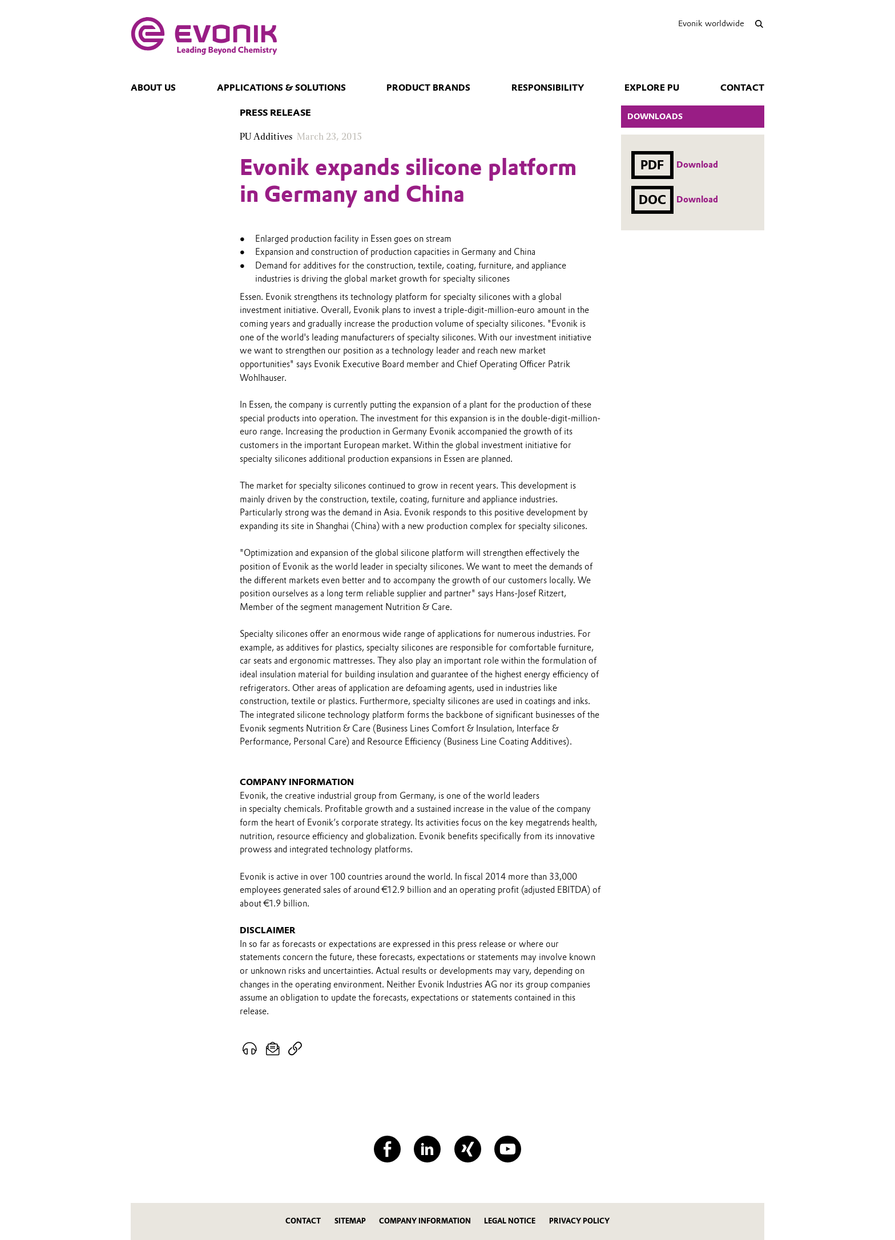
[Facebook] (387, 1149)
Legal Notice (509, 1221)
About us (153, 88)
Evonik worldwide (711, 23)
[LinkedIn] (427, 1149)
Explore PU (651, 88)
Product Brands (428, 88)
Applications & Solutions (281, 88)
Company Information (425, 1221)
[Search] (758, 23)
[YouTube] (507, 1149)
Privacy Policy (579, 1221)
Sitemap (350, 1221)
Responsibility (547, 88)
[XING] (467, 1149)
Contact (742, 88)
